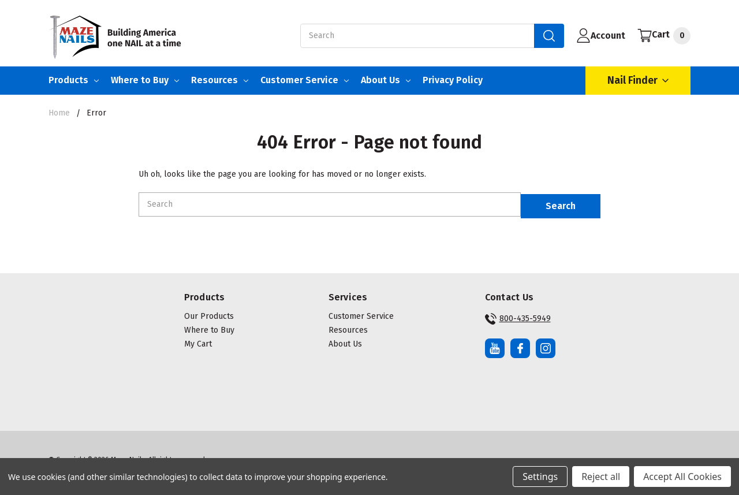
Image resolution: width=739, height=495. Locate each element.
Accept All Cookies (682, 476)
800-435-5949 (518, 315)
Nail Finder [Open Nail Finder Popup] (638, 80)
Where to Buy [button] (209, 326)
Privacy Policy (453, 80)
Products (73, 80)
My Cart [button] (198, 340)
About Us (385, 80)
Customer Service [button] (361, 312)
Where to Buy (145, 80)
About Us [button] (345, 340)
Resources (219, 80)
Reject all (600, 476)
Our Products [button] (209, 312)
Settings (540, 476)
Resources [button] (348, 326)
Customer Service (304, 80)
